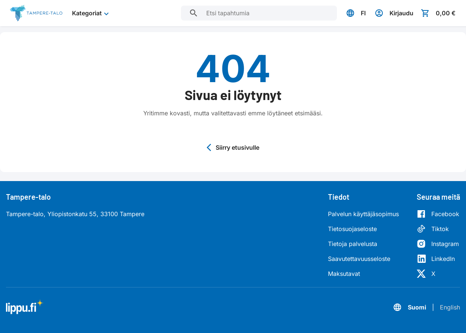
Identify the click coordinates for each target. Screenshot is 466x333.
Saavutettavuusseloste (359, 258)
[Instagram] (438, 243)
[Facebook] (438, 213)
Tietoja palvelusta (352, 244)
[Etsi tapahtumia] (193, 13)
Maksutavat (344, 273)
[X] (438, 273)
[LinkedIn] (438, 258)
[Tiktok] (438, 228)
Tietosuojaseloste (352, 229)
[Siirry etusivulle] (36, 13)
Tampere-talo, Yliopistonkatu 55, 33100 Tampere (75, 214)
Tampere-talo (28, 196)
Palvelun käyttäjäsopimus (363, 214)
